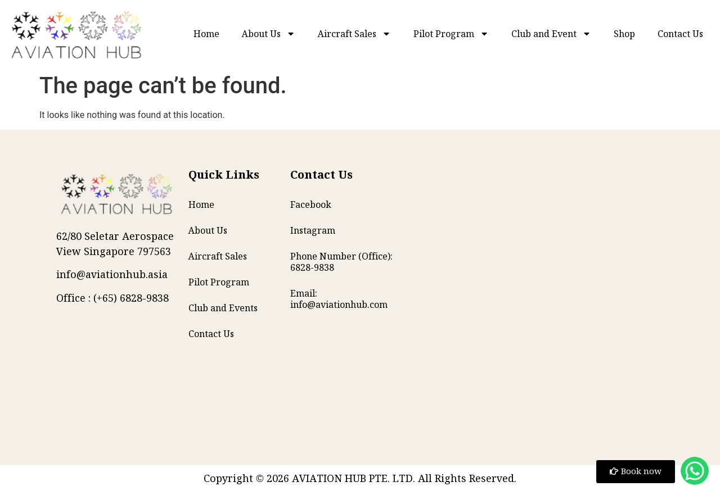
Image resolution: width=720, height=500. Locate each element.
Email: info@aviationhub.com (339, 299)
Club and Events (223, 307)
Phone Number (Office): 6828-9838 (341, 262)
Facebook (310, 204)
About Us (268, 34)
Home (206, 33)
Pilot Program (451, 34)
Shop (624, 33)
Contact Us (680, 33)
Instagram (312, 230)
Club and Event (551, 34)
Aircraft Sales (354, 34)
